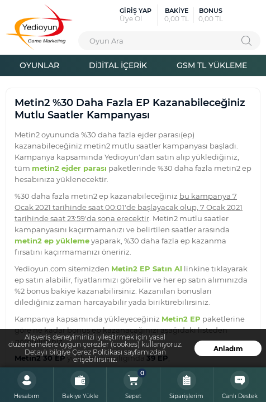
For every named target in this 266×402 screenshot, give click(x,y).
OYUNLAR (39, 65)
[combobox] (169, 40)
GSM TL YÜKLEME (212, 65)
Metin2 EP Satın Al (146, 268)
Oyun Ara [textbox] (106, 40)
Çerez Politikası (97, 352)
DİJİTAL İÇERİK (118, 65)
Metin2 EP (181, 318)
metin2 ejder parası (69, 168)
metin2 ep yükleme (52, 240)
